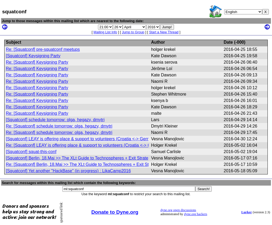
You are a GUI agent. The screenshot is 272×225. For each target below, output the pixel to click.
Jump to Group (133, 32)
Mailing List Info (105, 32)
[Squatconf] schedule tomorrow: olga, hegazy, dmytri (55, 119)
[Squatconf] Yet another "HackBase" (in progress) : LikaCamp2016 (68, 171)
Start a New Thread (163, 32)
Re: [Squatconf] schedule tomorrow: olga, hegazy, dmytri (59, 126)
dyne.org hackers (195, 214)
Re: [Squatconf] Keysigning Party (37, 62)
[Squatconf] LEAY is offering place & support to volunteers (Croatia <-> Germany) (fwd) (87, 139)
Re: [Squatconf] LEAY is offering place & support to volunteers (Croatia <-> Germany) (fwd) (91, 145)
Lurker (246, 212)
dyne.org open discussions (178, 210)
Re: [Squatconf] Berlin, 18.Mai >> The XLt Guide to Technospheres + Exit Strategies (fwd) (90, 164)
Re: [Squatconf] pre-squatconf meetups (43, 49)
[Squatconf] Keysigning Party (33, 56)
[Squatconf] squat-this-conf (31, 151)
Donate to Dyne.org (114, 212)
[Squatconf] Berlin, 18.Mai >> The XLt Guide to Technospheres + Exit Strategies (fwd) (86, 158)
